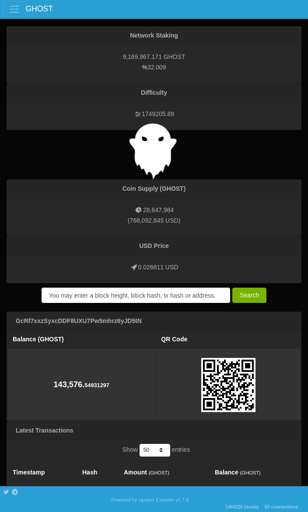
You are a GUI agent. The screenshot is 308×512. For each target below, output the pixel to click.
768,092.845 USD (154, 220)
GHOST (39, 8)
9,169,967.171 (142, 56)
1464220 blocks (242, 506)
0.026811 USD (158, 267)
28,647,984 (158, 209)
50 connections (281, 506)
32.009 (156, 67)
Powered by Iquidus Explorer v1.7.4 (150, 499)
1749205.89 (158, 113)
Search (249, 295)
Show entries (156, 450)
